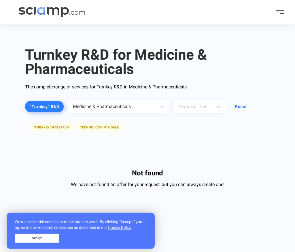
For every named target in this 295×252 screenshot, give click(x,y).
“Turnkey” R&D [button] (44, 106)
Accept (37, 242)
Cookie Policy (119, 231)
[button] (99, 127)
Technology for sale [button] (99, 127)
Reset (241, 106)
